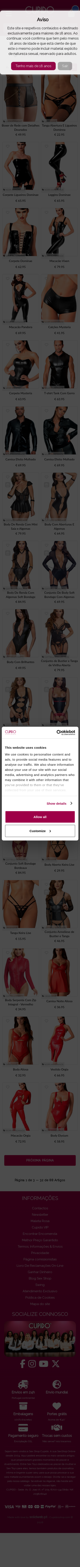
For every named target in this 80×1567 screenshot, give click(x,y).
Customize (40, 831)
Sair (65, 66)
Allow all (40, 817)
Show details (57, 803)
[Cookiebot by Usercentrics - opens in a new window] (57, 732)
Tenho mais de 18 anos (33, 66)
